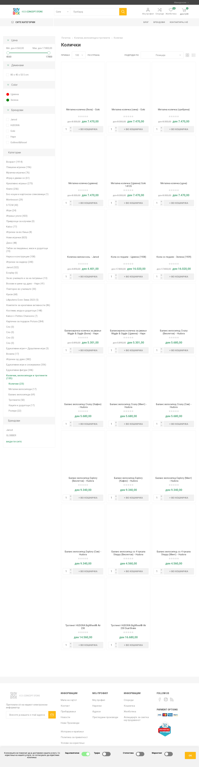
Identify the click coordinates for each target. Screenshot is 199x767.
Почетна (66, 38)
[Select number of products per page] (79, 55)
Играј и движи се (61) (18, 178)
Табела (187, 55)
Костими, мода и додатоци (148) (24, 310)
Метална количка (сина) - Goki (128, 109)
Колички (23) (16, 383)
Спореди (159, 14)
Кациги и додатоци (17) (22, 405)
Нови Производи (70, 723)
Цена (14, 40)
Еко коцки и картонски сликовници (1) (27, 194)
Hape (13, 136)
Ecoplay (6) (12, 272)
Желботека (130, 711)
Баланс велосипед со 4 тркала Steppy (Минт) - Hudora (174, 553)
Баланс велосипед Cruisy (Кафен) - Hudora (83, 406)
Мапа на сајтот (69, 700)
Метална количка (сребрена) (174, 109)
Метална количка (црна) (174, 183)
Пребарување (68, 711)
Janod (13, 119)
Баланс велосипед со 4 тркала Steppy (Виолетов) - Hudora (128, 553)
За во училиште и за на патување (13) (26, 278)
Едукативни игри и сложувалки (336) (26, 364)
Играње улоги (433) (16, 215)
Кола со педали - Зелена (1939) (173, 256)
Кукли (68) (11, 294)
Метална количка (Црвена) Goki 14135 (128, 185)
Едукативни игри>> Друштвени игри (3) (27, 348)
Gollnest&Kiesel (18, 142)
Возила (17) (12, 353)
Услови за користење (73, 743)
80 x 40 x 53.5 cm (19, 74)
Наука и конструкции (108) (20, 256)
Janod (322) (12, 267)
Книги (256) (12, 188)
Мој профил (148, 14)
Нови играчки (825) (16, 237)
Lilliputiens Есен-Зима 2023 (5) (22, 299)
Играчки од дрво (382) (18, 359)
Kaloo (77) (11, 226)
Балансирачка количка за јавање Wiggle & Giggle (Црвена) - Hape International (128, 333)
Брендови (17, 110)
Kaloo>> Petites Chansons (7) (22, 316)
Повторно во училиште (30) (21, 289)
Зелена (14, 100)
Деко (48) (11, 242)
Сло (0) (10, 326)
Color (14, 84)
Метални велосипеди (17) (23, 389)
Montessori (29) (14, 199)
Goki (12, 131)
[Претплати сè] (27, 715)
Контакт (65, 705)
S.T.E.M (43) (12, 205)
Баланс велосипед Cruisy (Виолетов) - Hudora (174, 332)
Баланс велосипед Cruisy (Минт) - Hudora (128, 406)
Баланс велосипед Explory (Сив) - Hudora (83, 553)
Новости (65, 717)
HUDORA (15, 125)
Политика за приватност (74, 737)
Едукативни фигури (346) (19, 370)
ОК (190, 755)
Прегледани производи (105, 717)
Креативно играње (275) (19, 183)
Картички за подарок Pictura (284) (25, 321)
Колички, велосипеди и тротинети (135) (26, 377)
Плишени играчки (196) (18, 167)
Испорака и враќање (72, 731)
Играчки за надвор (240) (19, 262)
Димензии (17, 65)
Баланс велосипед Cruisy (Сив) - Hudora (174, 406)
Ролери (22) (15, 410)
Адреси (96, 711)
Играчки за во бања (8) (19, 232)
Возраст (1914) (14, 161)
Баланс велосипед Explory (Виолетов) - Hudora (83, 479)
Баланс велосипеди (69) (22, 394)
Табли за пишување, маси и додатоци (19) (27, 250)
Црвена (14, 94)
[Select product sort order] (162, 55)
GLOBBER (11, 435)
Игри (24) (11, 210)
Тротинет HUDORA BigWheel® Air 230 (83, 627)
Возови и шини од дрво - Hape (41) (25, 283)
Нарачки (97, 705)
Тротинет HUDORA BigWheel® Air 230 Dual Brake (128, 627)
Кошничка (129, 705)
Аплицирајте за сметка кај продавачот (136, 719)
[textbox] (94, 11)
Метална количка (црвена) (83, 183)
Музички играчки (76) (18, 172)
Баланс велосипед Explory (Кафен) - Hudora (128, 479)
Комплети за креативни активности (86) (28, 305)
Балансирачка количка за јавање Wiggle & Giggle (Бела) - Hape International (83, 333)
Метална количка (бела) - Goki (83, 109)
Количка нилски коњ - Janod (83, 256)
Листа (193, 55)
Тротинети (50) (17, 400)
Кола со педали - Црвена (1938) (128, 256)
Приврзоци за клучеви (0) (20, 221)
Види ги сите (14, 441)
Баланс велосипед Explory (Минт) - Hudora (174, 479)
